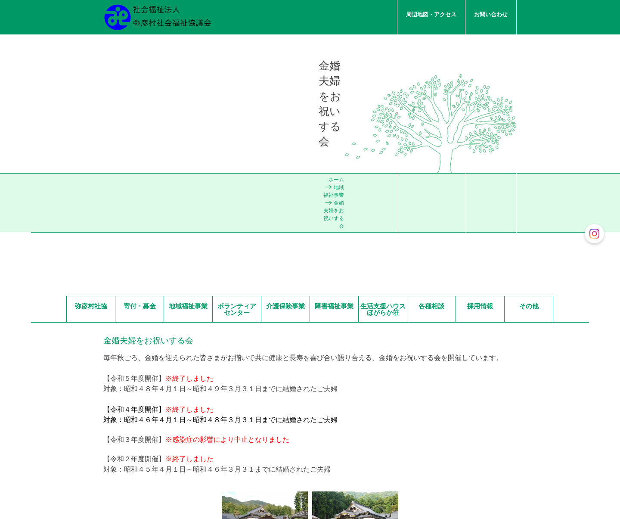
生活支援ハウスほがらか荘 (383, 153)
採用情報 (480, 150)
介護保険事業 (285, 150)
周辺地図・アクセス (431, 14)
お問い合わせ (491, 14)
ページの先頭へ (448, 442)
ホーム (400, 134)
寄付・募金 (140, 150)
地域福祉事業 (188, 150)
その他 (529, 150)
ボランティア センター (239, 153)
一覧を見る (218, 468)
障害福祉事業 (334, 150)
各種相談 (431, 150)
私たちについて (488, 88)
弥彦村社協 (91, 150)
